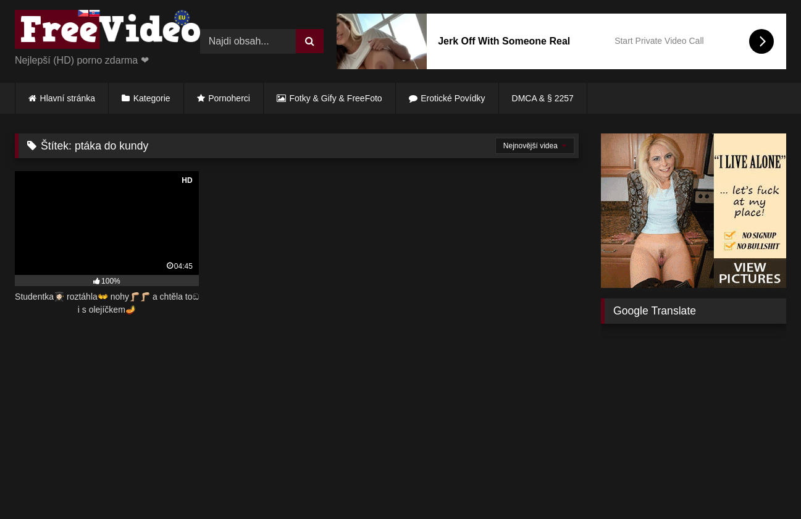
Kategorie (151, 98)
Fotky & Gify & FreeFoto (336, 98)
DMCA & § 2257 (543, 98)
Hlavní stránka (67, 98)
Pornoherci (229, 98)
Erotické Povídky (453, 98)
